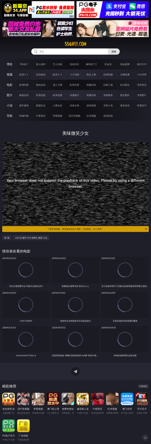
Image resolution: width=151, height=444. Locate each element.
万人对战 (57, 64)
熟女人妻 (91, 74)
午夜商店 (40, 115)
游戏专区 (74, 64)
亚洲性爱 (24, 84)
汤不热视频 (74, 115)
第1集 (7, 237)
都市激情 (24, 105)
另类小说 (108, 105)
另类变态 (141, 84)
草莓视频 (57, 115)
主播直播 (125, 74)
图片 (10, 95)
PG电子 (24, 64)
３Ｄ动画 (74, 74)
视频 (10, 74)
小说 (10, 105)
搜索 (113, 51)
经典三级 (108, 84)
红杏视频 (91, 115)
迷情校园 (91, 105)
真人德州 (40, 64)
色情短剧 (108, 115)
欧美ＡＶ (57, 74)
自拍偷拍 (40, 74)
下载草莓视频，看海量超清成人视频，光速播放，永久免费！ (97, 229)
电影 (10, 85)
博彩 (10, 64)
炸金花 (108, 64)
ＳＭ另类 (141, 74)
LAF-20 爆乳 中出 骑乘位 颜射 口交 (31, 237)
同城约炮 (24, 115)
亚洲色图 (40, 95)
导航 (10, 116)
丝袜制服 (108, 74)
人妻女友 (57, 105)
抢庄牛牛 (141, 64)
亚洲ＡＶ (24, 74)
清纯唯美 (108, 95)
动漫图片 (74, 95)
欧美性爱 (74, 84)
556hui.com (75, 44)
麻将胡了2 (91, 64)
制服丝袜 (91, 84)
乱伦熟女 (125, 84)
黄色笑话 (125, 105)
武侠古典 (74, 105)
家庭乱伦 (40, 105)
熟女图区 (125, 95)
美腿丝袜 (91, 95)
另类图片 (141, 95)
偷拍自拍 (40, 84)
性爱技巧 (141, 105)
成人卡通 (57, 84)
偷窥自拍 (24, 95)
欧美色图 (57, 95)
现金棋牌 (125, 64)
